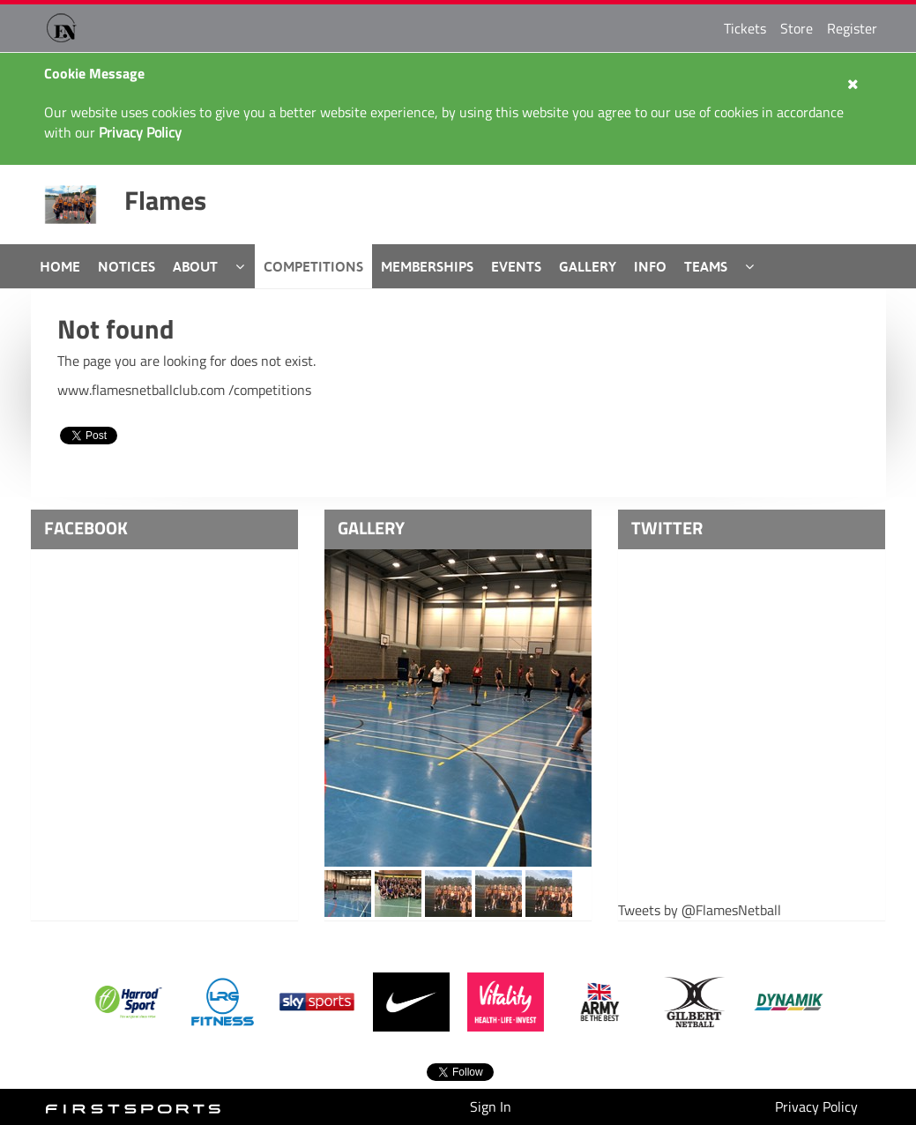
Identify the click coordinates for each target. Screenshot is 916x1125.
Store (796, 28)
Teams (705, 266)
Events (516, 266)
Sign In (490, 1106)
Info (650, 266)
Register (852, 28)
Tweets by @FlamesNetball (699, 910)
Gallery (587, 266)
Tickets (745, 28)
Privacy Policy (816, 1106)
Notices (126, 266)
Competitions (313, 266)
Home (60, 266)
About (195, 266)
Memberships (427, 266)
